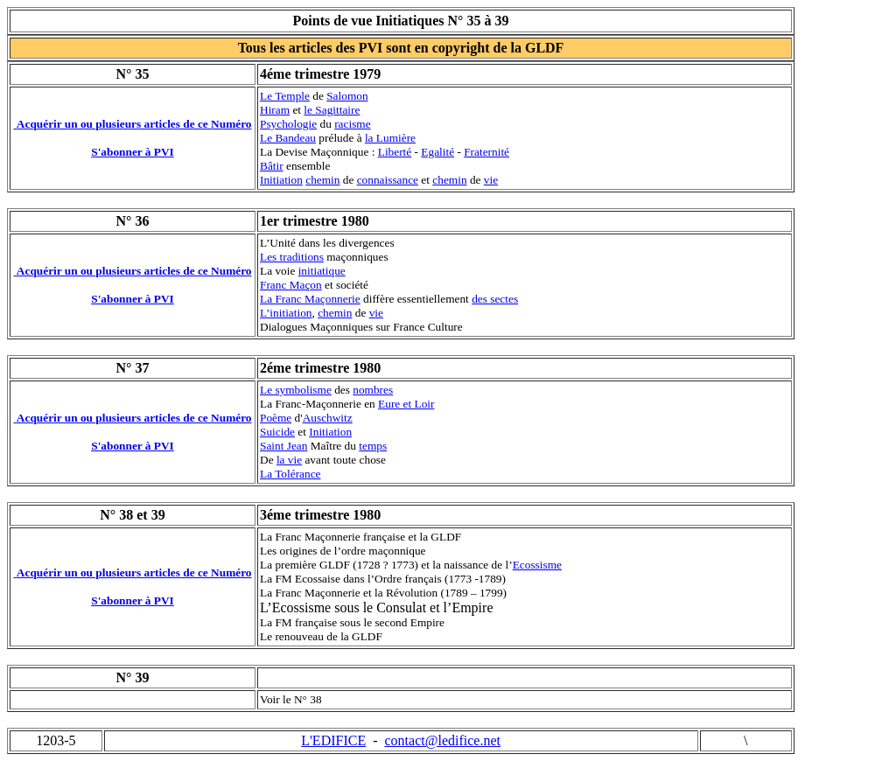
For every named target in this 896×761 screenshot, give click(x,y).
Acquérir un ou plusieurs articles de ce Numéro (134, 123)
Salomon (347, 95)
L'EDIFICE (333, 740)
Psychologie (288, 123)
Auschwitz (328, 417)
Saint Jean (283, 445)
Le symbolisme (296, 389)
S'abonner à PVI (132, 151)
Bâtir (272, 165)
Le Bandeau (288, 137)
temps (373, 445)
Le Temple (285, 95)
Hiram (275, 109)
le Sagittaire (332, 109)
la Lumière (390, 137)
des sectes (495, 298)
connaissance (387, 179)
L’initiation (286, 312)
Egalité (437, 151)
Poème (275, 417)
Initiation (281, 179)
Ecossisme (537, 564)
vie (491, 179)
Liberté (394, 151)
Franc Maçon (291, 284)
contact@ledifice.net (442, 740)
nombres (373, 389)
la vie (289, 459)
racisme (352, 123)
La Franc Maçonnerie (310, 298)
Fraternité (486, 151)
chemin (322, 179)
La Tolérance (290, 473)
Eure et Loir (406, 403)
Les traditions (292, 256)
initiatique (322, 270)
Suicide (277, 431)
